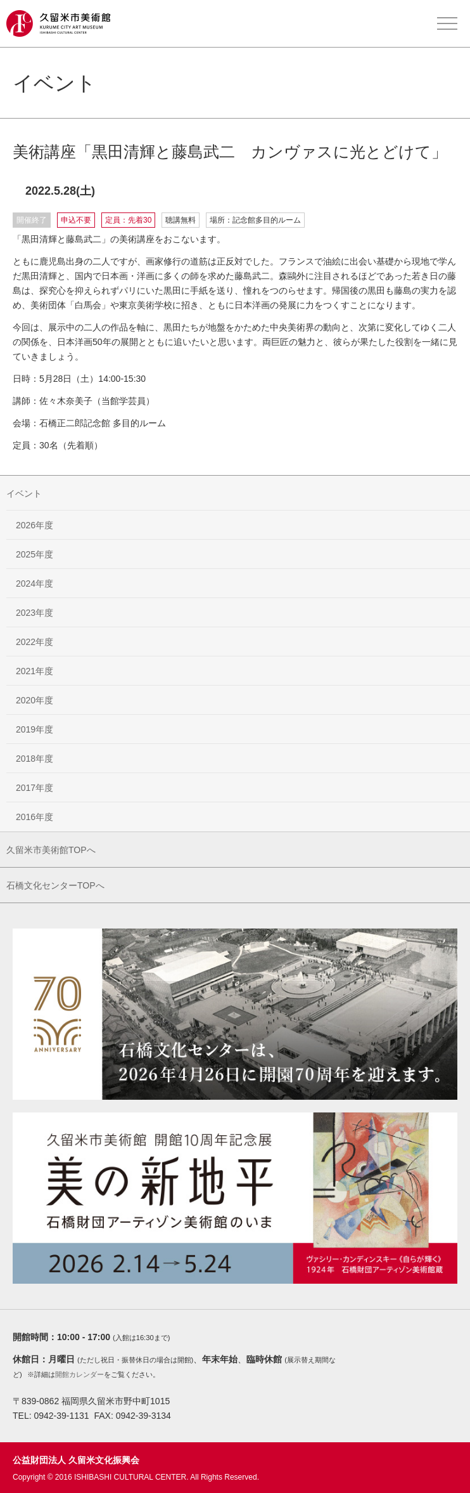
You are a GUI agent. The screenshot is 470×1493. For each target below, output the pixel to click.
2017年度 (34, 788)
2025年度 (34, 554)
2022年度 (34, 642)
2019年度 (34, 729)
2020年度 (34, 700)
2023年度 (34, 613)
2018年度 (34, 758)
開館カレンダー (79, 1374)
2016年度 (34, 817)
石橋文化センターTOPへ (55, 885)
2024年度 (34, 583)
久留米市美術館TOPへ (51, 850)
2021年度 (34, 671)
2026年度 (34, 525)
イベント (24, 493)
